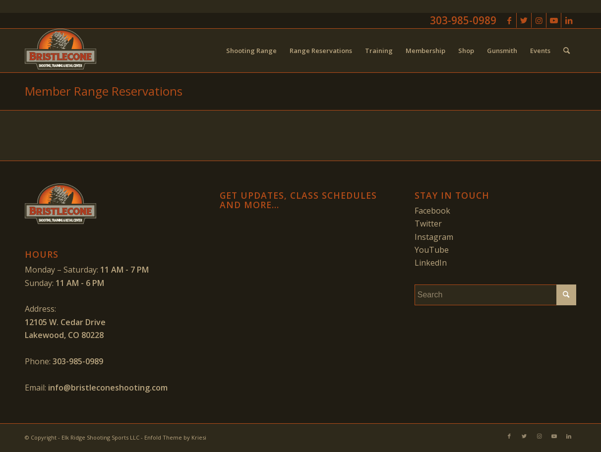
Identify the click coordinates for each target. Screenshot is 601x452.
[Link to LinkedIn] (568, 20)
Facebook (432, 210)
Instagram (434, 236)
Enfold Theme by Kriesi (175, 437)
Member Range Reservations (103, 91)
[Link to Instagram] (539, 20)
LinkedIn (431, 262)
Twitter (428, 223)
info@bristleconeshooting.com (108, 387)
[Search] (566, 50)
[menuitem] (251, 50)
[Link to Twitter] (524, 20)
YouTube (432, 249)
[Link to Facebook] (509, 20)
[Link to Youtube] (553, 20)
